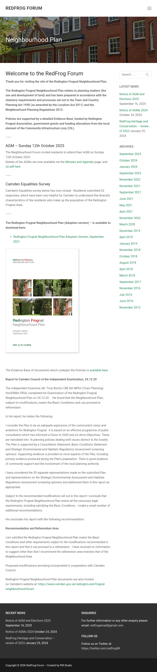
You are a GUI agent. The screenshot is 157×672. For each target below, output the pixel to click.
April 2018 (126, 269)
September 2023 (130, 173)
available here (99, 370)
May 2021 (126, 205)
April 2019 (126, 237)
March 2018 (127, 275)
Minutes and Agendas (79, 162)
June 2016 (126, 301)
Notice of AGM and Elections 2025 (28, 620)
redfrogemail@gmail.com (106, 625)
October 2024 (128, 160)
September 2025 (130, 154)
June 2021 (126, 199)
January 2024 (128, 167)
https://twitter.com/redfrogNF (100, 648)
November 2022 (130, 179)
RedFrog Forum (24, 8)
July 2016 (126, 294)
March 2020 (127, 224)
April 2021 (126, 211)
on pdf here (13, 166)
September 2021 (130, 192)
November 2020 (130, 218)
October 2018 (128, 256)
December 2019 (130, 231)
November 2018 (130, 250)
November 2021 (130, 186)
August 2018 (128, 262)
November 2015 (130, 307)
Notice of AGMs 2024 (134, 110)
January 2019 (128, 243)
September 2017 (130, 282)
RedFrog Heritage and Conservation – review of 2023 (134, 126)
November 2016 (130, 288)
